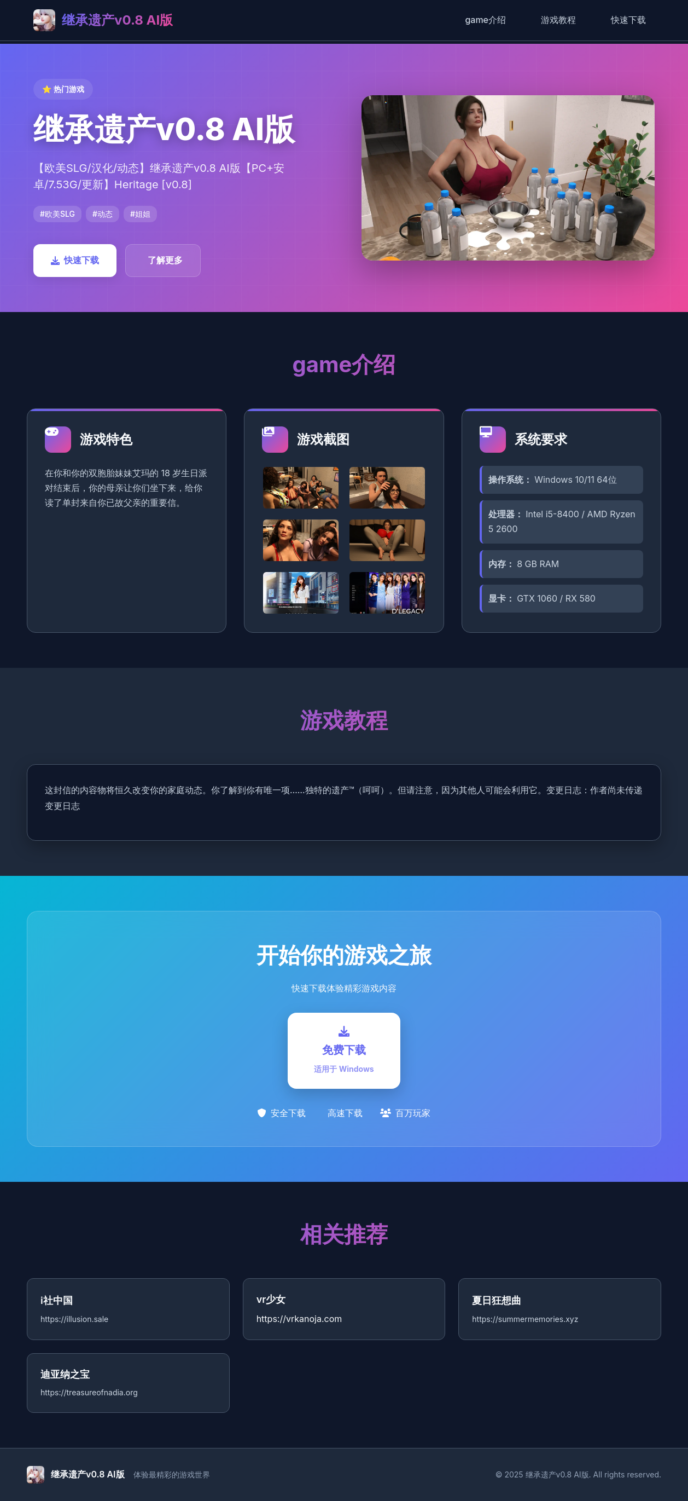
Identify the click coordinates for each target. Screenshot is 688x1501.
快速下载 (628, 19)
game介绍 (485, 19)
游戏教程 (558, 19)
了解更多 (165, 260)
